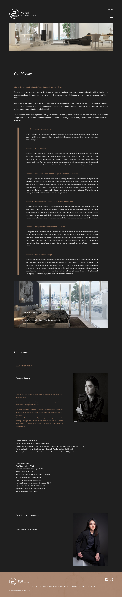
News (44, 586)
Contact (84, 586)
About (36, 586)
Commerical (64, 586)
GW (29, 590)
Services (75, 586)
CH (109, 10)
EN (112, 10)
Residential (53, 586)
